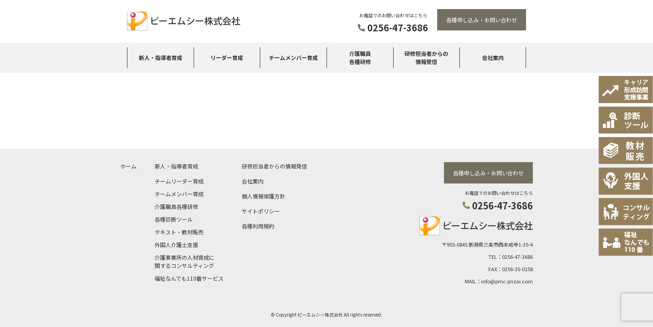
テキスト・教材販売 (179, 231)
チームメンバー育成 (293, 57)
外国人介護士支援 (176, 244)
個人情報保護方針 (263, 195)
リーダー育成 (226, 57)
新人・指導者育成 (160, 57)
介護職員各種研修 (360, 57)
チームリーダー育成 (179, 180)
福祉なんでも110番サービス (189, 277)
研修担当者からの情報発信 (426, 57)
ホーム (128, 165)
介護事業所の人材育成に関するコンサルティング (184, 260)
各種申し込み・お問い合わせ (481, 20)
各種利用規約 (258, 225)
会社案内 (493, 57)
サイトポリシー (261, 210)
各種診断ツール (174, 218)
